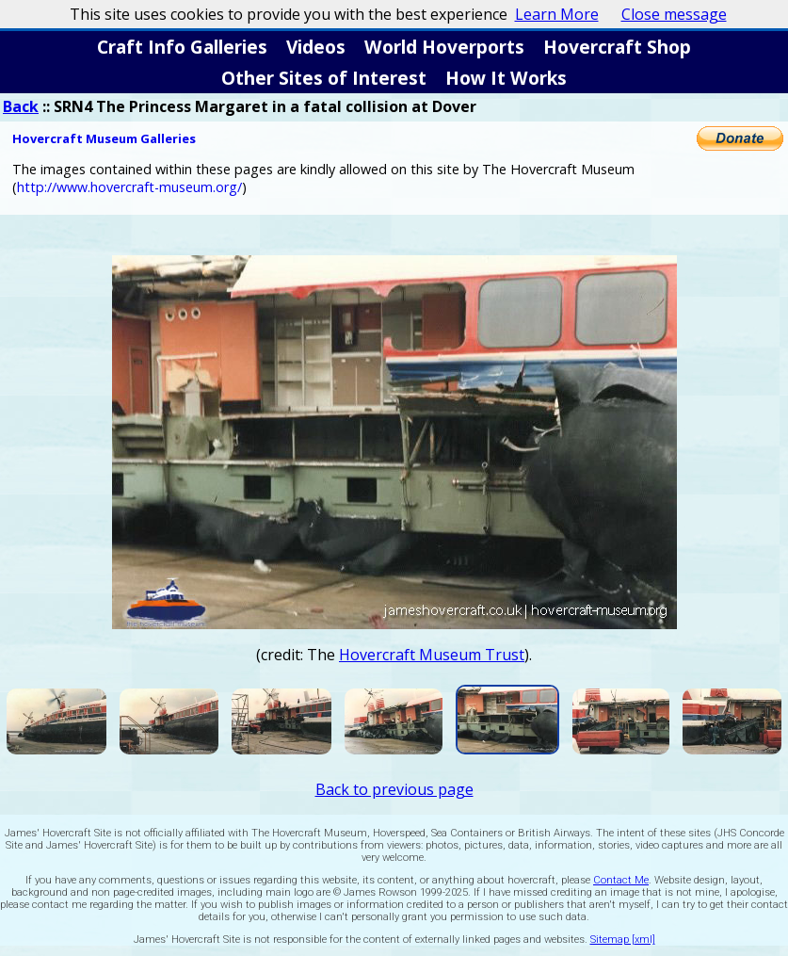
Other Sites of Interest (323, 77)
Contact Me (621, 880)
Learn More (557, 14)
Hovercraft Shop (617, 46)
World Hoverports (444, 46)
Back (21, 106)
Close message (674, 14)
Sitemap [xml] (622, 939)
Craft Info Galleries (182, 46)
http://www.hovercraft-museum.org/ (129, 187)
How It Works (506, 77)
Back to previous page (394, 789)
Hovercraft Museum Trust (431, 654)
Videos (316, 46)
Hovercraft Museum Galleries (104, 138)
